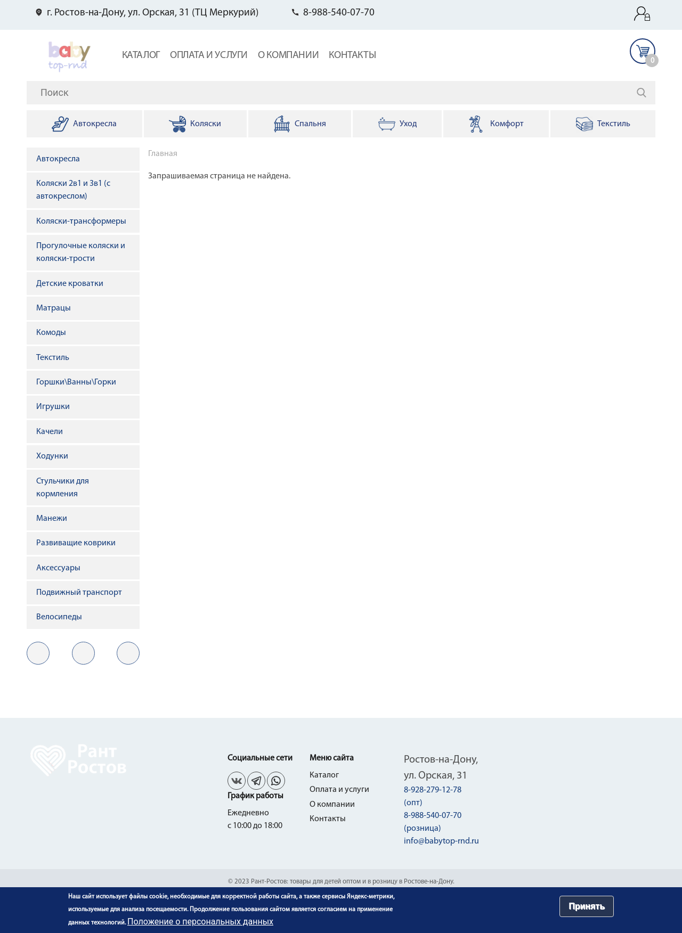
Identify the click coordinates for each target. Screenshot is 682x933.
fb (83, 653)
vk (38, 653)
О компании (288, 56)
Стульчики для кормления (62, 487)
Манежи (51, 518)
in (128, 653)
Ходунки (52, 456)
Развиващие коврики (76, 543)
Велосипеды (59, 617)
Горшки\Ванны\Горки (76, 382)
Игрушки (53, 407)
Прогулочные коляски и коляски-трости (80, 252)
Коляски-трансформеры (81, 221)
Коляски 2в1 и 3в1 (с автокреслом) (73, 190)
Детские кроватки (69, 284)
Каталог (141, 56)
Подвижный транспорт (79, 592)
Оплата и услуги (209, 56)
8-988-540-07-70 (339, 13)
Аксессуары (58, 568)
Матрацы (53, 308)
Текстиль (52, 358)
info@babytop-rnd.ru (441, 841)
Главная (162, 154)
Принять (587, 906)
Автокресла (58, 159)
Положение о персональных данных (200, 921)
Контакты (352, 56)
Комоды (51, 333)
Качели (49, 432)
